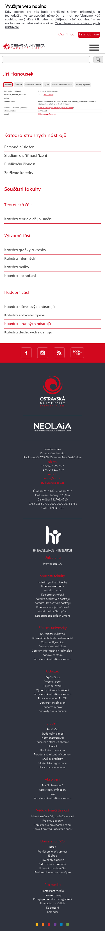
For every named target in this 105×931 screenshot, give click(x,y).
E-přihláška (52, 677)
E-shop (52, 855)
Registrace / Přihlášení (52, 789)
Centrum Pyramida (52, 642)
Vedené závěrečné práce (62, 85)
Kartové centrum (53, 655)
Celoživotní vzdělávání (52, 864)
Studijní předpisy (52, 758)
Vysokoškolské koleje (52, 646)
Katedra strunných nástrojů (49, 108)
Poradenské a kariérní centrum (52, 659)
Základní (7, 85)
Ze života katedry (18, 173)
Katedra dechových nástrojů (28, 332)
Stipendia (52, 746)
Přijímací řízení (52, 686)
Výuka (46, 85)
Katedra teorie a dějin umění (28, 219)
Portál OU (52, 729)
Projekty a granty (83, 85)
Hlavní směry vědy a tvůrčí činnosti (52, 816)
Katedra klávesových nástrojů (29, 307)
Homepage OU (52, 563)
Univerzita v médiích (52, 903)
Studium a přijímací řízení (25, 156)
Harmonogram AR (52, 737)
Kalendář (52, 912)
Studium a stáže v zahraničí (52, 742)
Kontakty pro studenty (52, 767)
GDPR (52, 847)
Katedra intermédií (20, 259)
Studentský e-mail (52, 733)
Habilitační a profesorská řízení (52, 825)
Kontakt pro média (52, 891)
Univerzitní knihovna (52, 634)
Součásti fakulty (22, 189)
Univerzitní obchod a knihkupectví (52, 638)
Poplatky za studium (52, 750)
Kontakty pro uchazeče (52, 711)
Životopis (18, 85)
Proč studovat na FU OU (52, 698)
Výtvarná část (17, 236)
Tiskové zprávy (52, 895)
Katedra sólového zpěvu (24, 315)
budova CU (48, 95)
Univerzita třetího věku (52, 868)
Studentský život (52, 707)
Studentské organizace (52, 763)
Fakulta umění (67, 108)
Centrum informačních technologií (52, 650)
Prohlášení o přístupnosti (52, 851)
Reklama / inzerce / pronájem (52, 872)
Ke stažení (52, 907)
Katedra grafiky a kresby (25, 250)
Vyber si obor (52, 681)
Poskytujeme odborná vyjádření (52, 899)
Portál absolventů (52, 785)
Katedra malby (16, 267)
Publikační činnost (33, 85)
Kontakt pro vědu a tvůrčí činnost (52, 829)
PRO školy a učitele (52, 860)
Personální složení (19, 147)
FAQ (52, 794)
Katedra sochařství (20, 276)
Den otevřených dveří (53, 702)
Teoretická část (18, 205)
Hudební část (16, 292)
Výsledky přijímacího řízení (52, 690)
